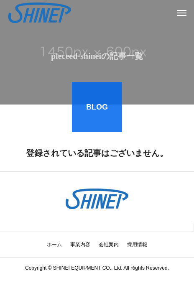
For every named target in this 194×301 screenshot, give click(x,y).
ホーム (54, 244)
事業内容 (80, 244)
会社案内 (109, 244)
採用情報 (137, 244)
